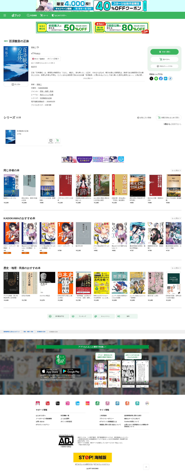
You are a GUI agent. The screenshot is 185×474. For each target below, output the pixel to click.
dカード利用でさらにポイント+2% (42, 63)
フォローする (38, 47)
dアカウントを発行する (84, 464)
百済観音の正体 (22, 131)
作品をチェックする (166, 66)
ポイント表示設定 (66, 421)
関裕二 (33, 47)
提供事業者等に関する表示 (132, 415)
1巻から (167, 124)
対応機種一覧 (65, 415)
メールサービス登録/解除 (44, 418)
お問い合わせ (40, 421)
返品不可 (34, 66)
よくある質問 (65, 418)
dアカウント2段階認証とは (108, 421)
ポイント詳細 (52, 59)
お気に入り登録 (145, 117)
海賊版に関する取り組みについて (110, 424)
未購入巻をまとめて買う (170, 117)
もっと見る (175, 170)
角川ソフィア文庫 (46, 95)
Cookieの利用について (131, 421)
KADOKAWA (43, 88)
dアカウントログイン (42, 424)
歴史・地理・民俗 (46, 91)
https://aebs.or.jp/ (84, 444)
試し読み (17, 84)
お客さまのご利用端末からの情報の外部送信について (136, 425)
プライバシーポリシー (107, 418)
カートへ (166, 59)
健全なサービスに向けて (132, 418)
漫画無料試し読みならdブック (12, 331)
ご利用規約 (103, 415)
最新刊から (176, 124)
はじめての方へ (41, 415)
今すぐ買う (166, 52)
